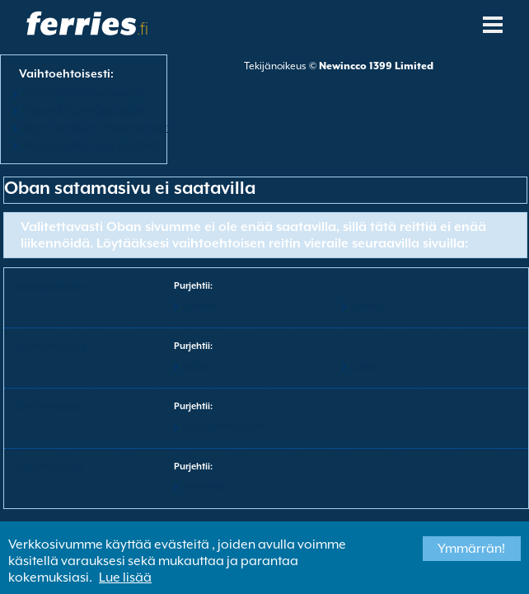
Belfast (196, 366)
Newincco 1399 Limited (376, 66)
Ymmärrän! (471, 548)
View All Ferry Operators (84, 109)
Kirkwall (199, 305)
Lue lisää (125, 577)
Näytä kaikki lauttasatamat (94, 127)
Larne (362, 366)
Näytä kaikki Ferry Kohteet (91, 144)
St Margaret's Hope (223, 426)
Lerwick (366, 305)
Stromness (204, 486)
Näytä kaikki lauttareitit (83, 92)
